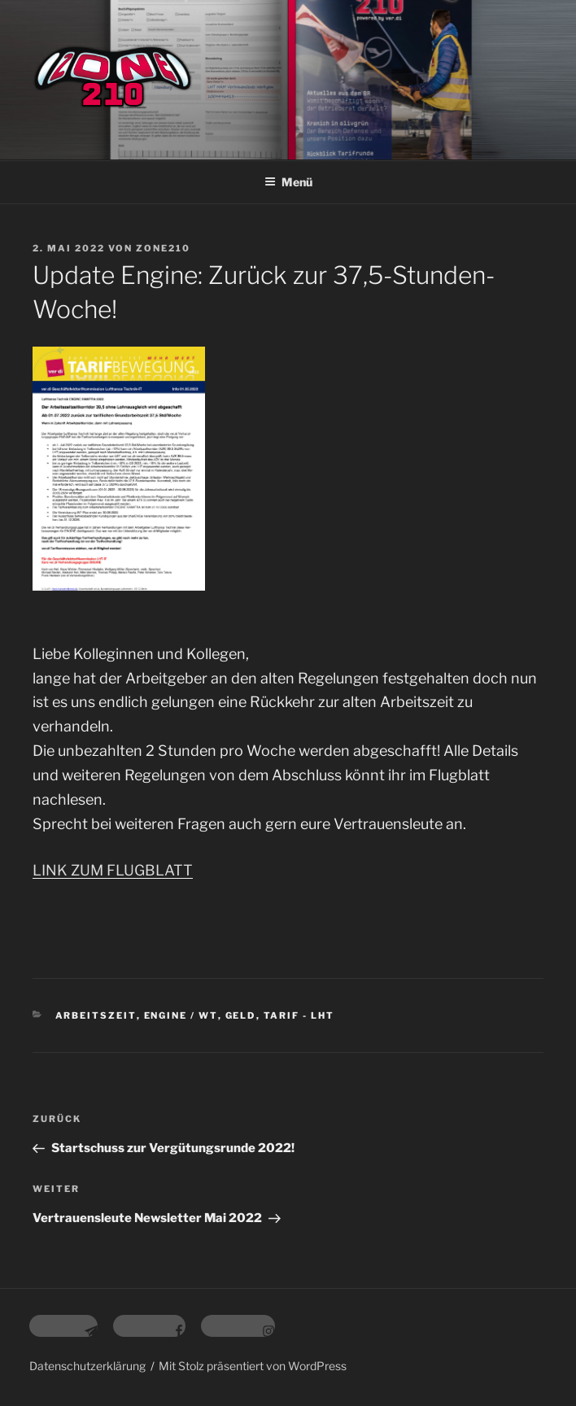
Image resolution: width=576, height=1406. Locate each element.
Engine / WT (181, 1015)
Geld (240, 1015)
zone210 (163, 248)
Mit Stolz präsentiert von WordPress (253, 1366)
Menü (288, 182)
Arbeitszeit (96, 1015)
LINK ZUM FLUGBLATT (113, 870)
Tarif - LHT (299, 1015)
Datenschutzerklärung (87, 1366)
